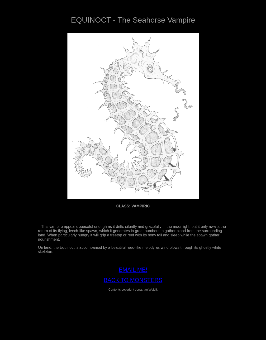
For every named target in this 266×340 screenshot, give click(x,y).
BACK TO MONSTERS (133, 280)
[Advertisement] (133, 306)
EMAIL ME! (133, 269)
